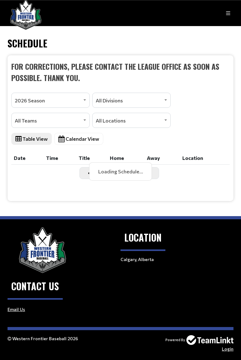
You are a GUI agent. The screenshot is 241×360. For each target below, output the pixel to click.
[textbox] (120, 72)
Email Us (16, 309)
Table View (31, 139)
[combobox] (50, 100)
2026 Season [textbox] (30, 100)
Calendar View (78, 139)
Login (227, 349)
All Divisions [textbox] (109, 100)
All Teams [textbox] (26, 120)
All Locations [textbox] (111, 120)
